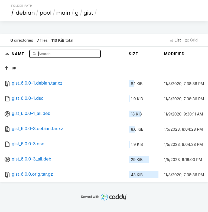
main (63, 13)
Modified (174, 54)
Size (133, 54)
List (175, 40)
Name (18, 53)
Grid (191, 40)
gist (88, 13)
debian (25, 13)
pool (45, 13)
